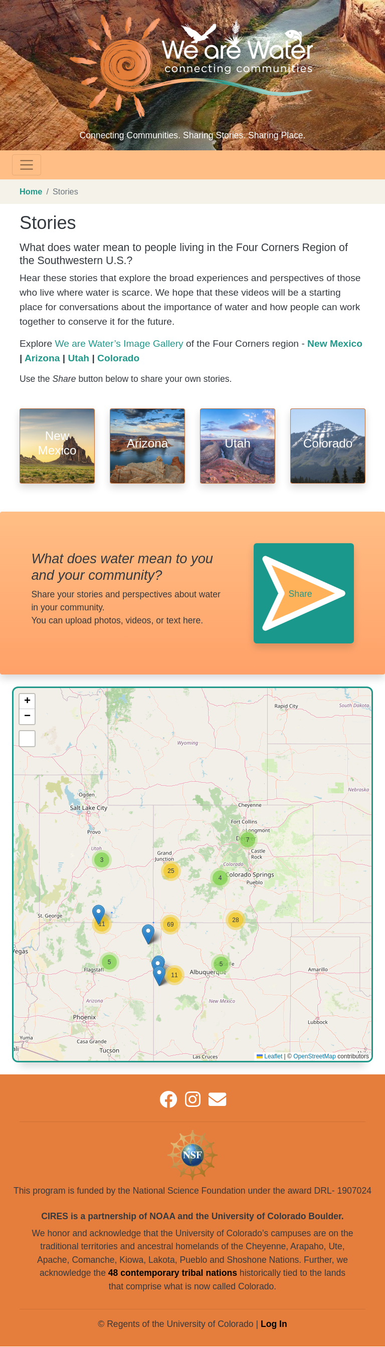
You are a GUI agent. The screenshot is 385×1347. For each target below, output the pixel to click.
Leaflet (269, 1056)
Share (300, 594)
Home (31, 191)
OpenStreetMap (314, 1056)
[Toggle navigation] (26, 164)
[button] (221, 964)
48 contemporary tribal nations (172, 1273)
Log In (274, 1324)
